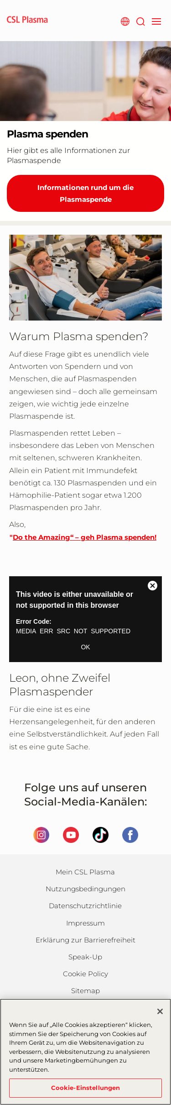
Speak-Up (85, 956)
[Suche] (140, 20)
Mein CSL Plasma (85, 872)
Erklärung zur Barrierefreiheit (85, 940)
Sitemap (85, 990)
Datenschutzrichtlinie (85, 905)
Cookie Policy (85, 973)
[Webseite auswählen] (124, 20)
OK (85, 647)
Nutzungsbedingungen (85, 888)
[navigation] (156, 20)
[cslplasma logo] (27, 20)
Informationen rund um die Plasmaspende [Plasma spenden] (85, 193)
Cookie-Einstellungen (85, 1087)
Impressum (85, 923)
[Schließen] (160, 1011)
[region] (85, 1052)
